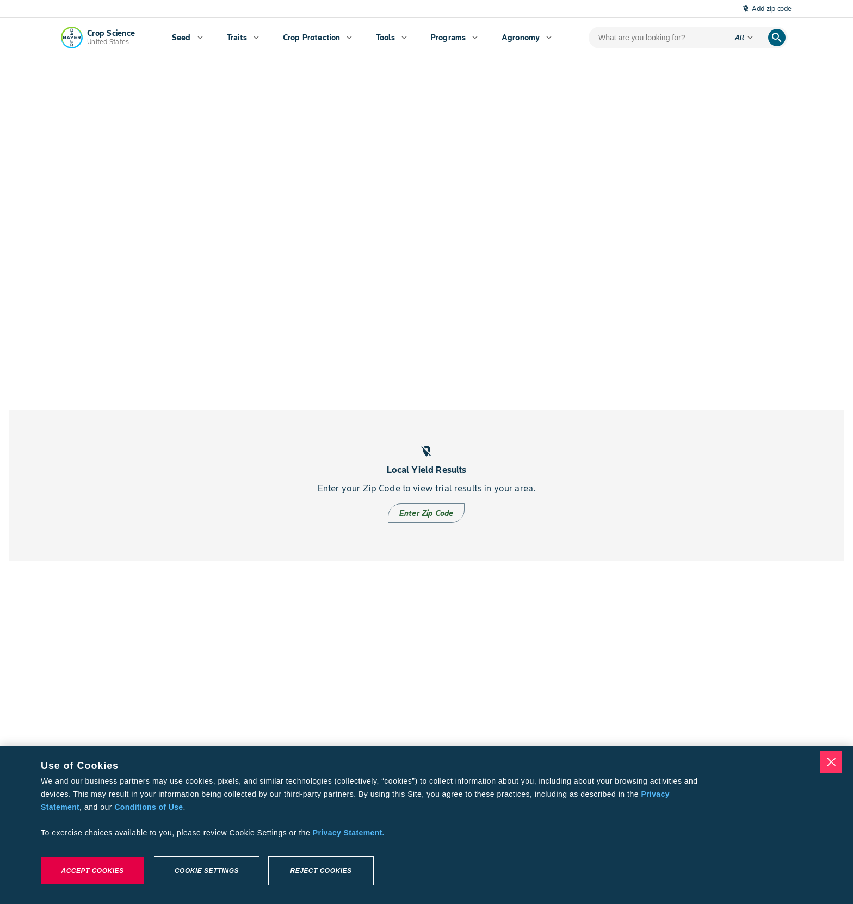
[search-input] (657, 37)
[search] (777, 37)
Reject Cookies (320, 871)
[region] (426, 825)
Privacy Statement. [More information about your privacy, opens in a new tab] (349, 832)
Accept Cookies (92, 871)
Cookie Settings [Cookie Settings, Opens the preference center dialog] (207, 871)
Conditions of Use (148, 807)
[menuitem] (187, 37)
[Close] (831, 762)
